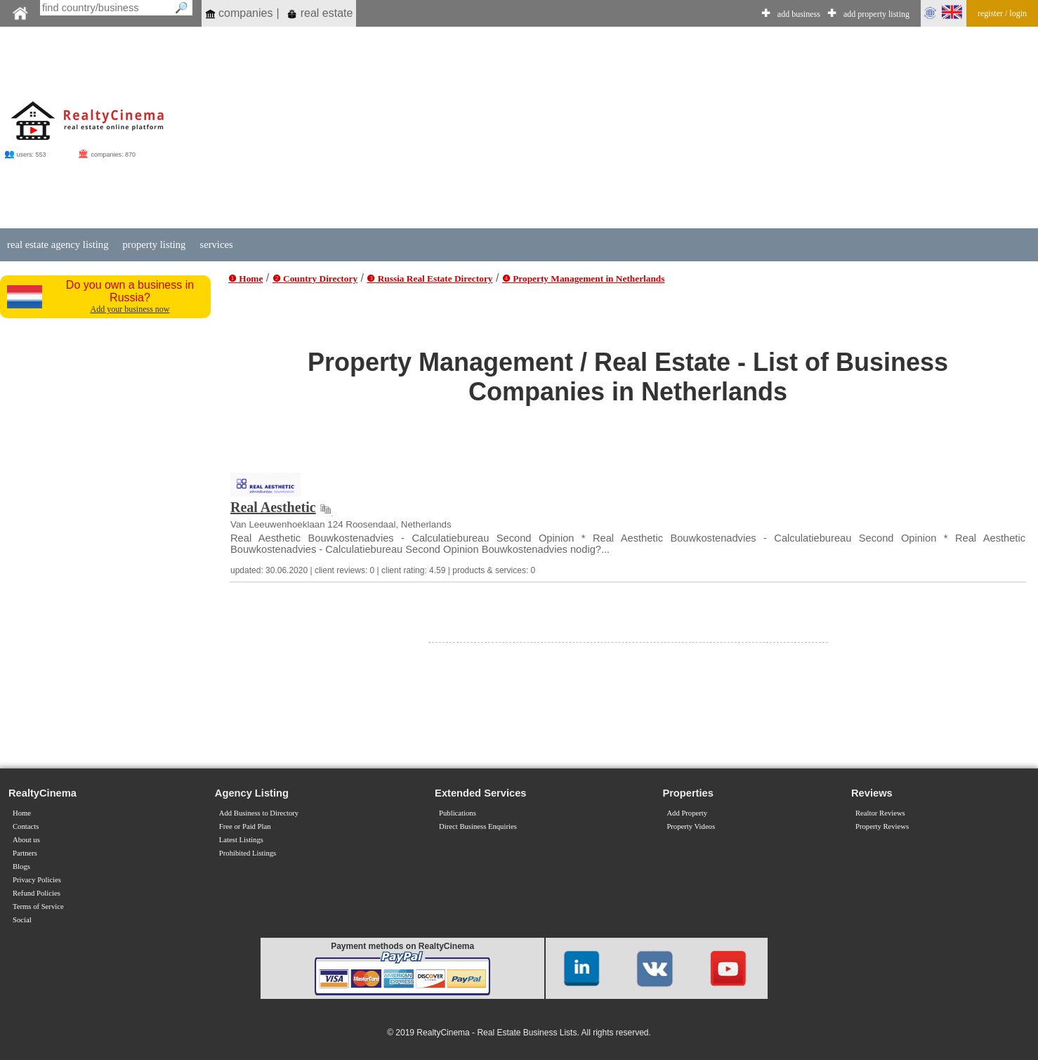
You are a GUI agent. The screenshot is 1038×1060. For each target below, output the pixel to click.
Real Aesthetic (273, 507)
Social (22, 920)
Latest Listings (241, 840)
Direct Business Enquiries (478, 826)
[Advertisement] (631, 128)
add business (798, 14)
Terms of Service (38, 906)
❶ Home (245, 278)
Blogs (21, 866)
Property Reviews (882, 826)
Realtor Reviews (880, 813)
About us (26, 840)
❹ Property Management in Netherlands (583, 278)
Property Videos (690, 826)
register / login (1002, 13)
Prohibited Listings (247, 853)
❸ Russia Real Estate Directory (429, 278)
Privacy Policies (37, 880)
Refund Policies (36, 893)
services (215, 244)
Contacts (26, 826)
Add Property (686, 813)
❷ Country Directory (314, 278)
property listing (153, 244)
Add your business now (130, 309)
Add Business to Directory (258, 813)
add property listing (876, 14)
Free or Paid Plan (245, 826)
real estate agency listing (57, 244)
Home (22, 813)
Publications (457, 813)
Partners (25, 853)
